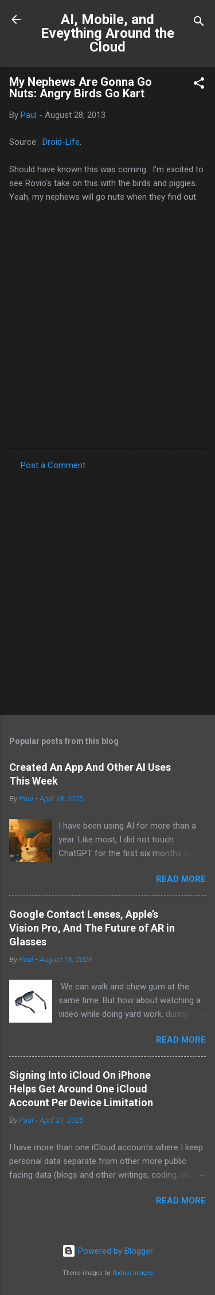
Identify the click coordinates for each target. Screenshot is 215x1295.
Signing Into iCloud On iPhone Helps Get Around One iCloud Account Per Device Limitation (81, 1088)
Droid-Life (61, 142)
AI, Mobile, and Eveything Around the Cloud (107, 33)
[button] (199, 85)
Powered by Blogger (107, 1251)
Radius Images (132, 1273)
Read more (181, 879)
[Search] (199, 23)
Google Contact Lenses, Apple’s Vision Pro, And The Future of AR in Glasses (92, 928)
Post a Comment (53, 465)
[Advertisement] (107, 589)
